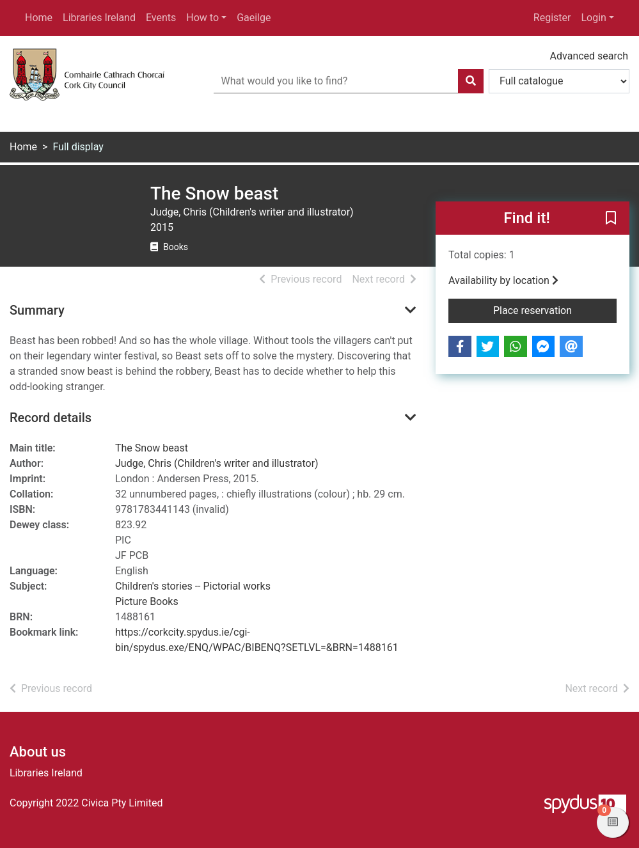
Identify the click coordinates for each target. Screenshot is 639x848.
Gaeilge (254, 18)
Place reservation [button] (555, 309)
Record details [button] (50, 417)
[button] (611, 218)
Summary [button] (37, 310)
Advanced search (589, 56)
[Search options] (559, 81)
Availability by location (503, 280)
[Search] (471, 81)
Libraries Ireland (99, 18)
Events (161, 18)
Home (38, 18)
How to (202, 18)
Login (593, 18)
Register (552, 18)
